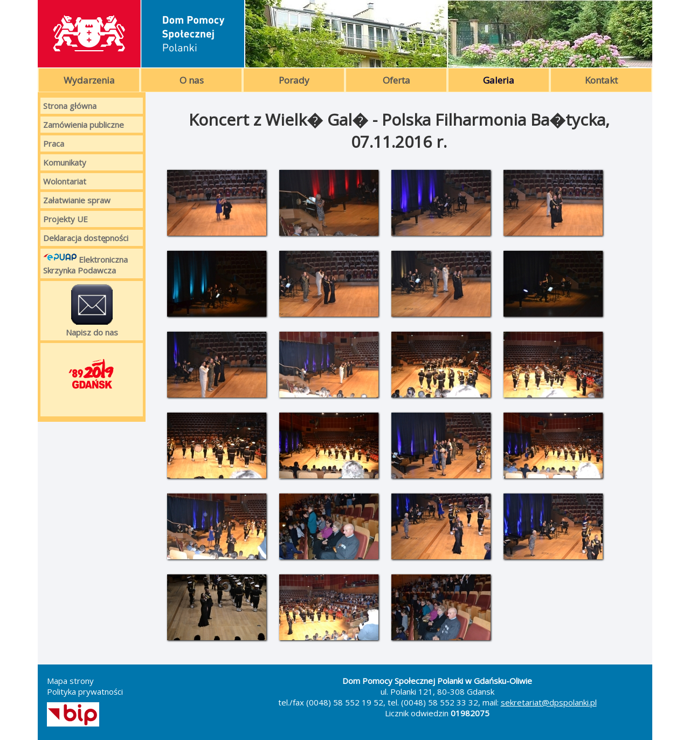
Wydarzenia (89, 80)
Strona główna (69, 105)
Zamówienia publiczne (83, 124)
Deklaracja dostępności (85, 237)
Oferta (396, 80)
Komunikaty (64, 162)
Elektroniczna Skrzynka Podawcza (85, 263)
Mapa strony (70, 680)
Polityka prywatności (85, 691)
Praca (53, 143)
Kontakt (601, 80)
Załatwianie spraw (77, 200)
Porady (294, 80)
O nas (192, 80)
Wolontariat (64, 181)
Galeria (498, 80)
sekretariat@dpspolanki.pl (549, 702)
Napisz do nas (92, 311)
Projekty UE (65, 219)
